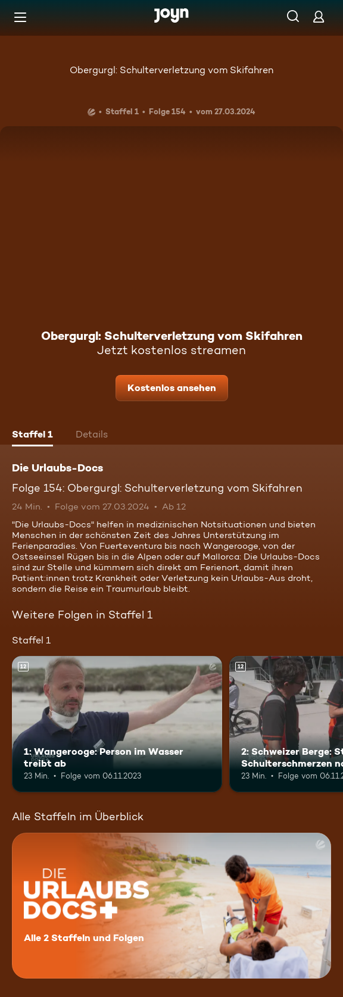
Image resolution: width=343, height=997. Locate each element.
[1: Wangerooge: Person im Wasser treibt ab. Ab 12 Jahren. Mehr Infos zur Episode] (117, 724)
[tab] (32, 435)
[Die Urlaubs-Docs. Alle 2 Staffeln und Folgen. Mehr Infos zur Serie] (171, 906)
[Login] (318, 16)
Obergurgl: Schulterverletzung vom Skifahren (171, 70)
